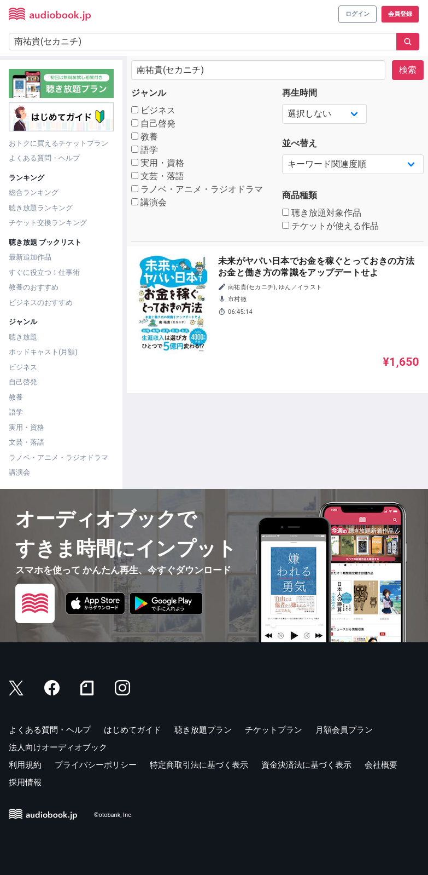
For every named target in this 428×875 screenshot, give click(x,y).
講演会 (19, 472)
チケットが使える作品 (330, 226)
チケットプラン (273, 730)
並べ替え (299, 143)
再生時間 (299, 93)
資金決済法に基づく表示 (306, 765)
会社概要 (381, 765)
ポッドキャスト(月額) (43, 352)
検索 (408, 70)
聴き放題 (23, 337)
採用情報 (25, 782)
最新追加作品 (30, 257)
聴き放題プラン (203, 730)
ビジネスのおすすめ (41, 302)
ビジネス (23, 367)
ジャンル (148, 93)
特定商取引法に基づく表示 (199, 765)
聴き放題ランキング (41, 208)
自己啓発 (23, 382)
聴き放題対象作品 (321, 213)
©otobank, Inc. (113, 815)
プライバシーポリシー (96, 765)
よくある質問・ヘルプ (44, 158)
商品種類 (299, 195)
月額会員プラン (344, 730)
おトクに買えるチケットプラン (58, 143)
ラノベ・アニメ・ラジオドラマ (58, 457)
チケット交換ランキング (48, 222)
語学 (16, 412)
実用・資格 (26, 427)
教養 (16, 397)
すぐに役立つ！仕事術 (44, 272)
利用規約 (25, 765)
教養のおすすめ (33, 287)
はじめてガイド (132, 730)
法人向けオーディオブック (58, 747)
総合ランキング (33, 192)
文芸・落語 (26, 442)
